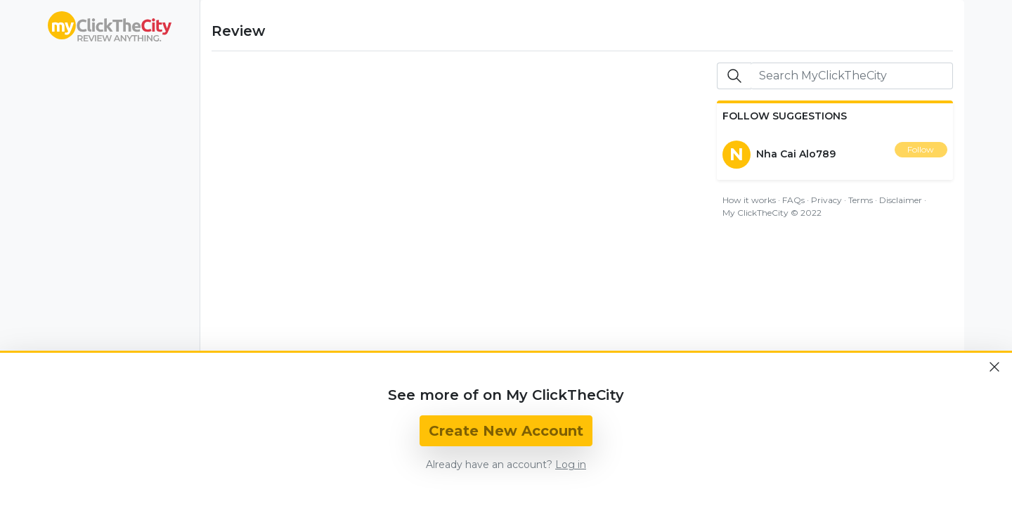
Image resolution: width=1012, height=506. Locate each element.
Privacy (826, 200)
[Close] (994, 366)
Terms (860, 200)
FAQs (793, 200)
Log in (570, 464)
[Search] (852, 76)
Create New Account (506, 430)
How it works (749, 200)
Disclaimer (900, 200)
